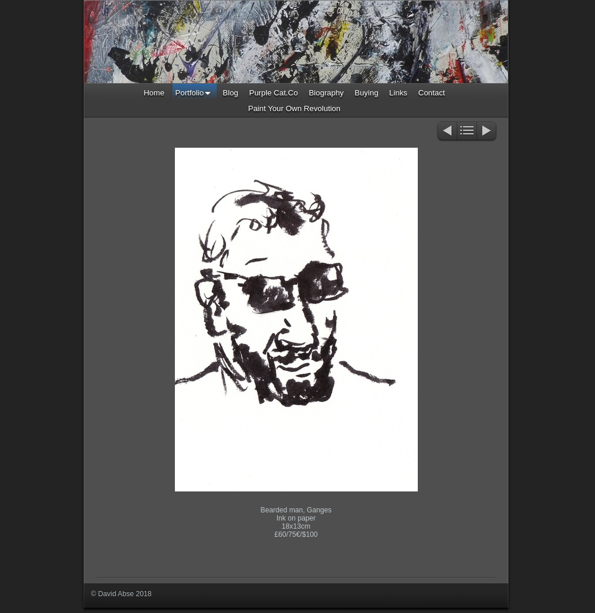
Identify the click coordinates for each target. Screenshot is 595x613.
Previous (446, 132)
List (467, 132)
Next (487, 132)
